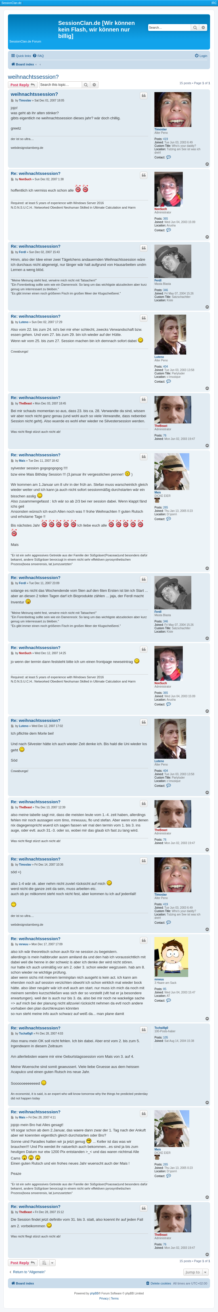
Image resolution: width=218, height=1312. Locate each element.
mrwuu (159, 979)
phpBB (94, 1293)
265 (165, 507)
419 (165, 139)
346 (165, 290)
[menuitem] (38, 55)
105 (165, 1037)
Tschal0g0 (161, 1027)
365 (165, 218)
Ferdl (157, 280)
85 (164, 989)
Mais (157, 492)
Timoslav (160, 129)
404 (165, 366)
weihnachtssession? (33, 77)
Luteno (159, 357)
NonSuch (160, 209)
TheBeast (160, 425)
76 (164, 435)
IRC (213, 3)
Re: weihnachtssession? (35, 173)
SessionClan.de (11, 3)
